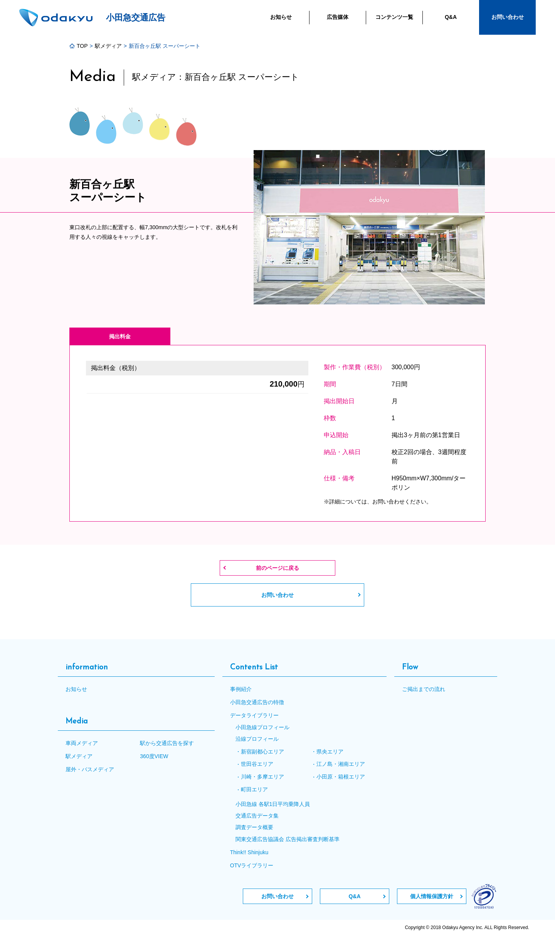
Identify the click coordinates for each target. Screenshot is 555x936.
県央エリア (329, 751)
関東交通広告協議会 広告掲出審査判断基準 (287, 839)
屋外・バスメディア (90, 769)
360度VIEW (154, 756)
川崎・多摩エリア (262, 777)
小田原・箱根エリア (340, 777)
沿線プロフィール (257, 739)
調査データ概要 (254, 827)
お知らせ (76, 689)
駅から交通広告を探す (167, 743)
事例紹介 (241, 689)
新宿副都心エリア (262, 751)
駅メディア (108, 46)
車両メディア (82, 743)
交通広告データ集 (257, 816)
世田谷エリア (257, 764)
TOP (78, 46)
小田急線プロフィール (262, 727)
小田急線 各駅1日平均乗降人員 (272, 804)
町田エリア (254, 789)
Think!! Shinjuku (249, 852)
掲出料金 (120, 336)
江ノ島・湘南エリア (340, 764)
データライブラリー (254, 715)
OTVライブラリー (252, 865)
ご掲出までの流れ (423, 689)
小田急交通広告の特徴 (257, 702)
